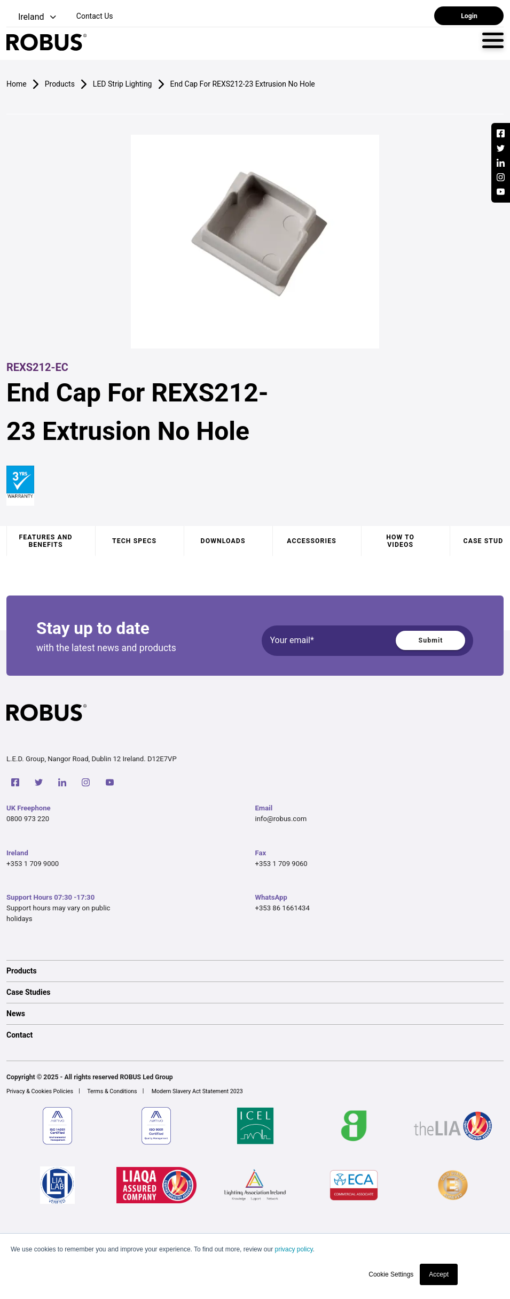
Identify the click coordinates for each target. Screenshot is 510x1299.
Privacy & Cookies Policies (39, 1091)
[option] (255, 970)
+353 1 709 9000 (32, 864)
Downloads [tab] (223, 541)
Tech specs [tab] (134, 541)
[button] (32, 17)
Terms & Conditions (112, 1091)
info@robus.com (281, 819)
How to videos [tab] (400, 540)
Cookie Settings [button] (390, 1274)
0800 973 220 (27, 819)
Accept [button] (439, 1274)
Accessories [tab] (311, 541)
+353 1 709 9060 (281, 864)
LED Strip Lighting (122, 84)
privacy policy (293, 1249)
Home (16, 84)
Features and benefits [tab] (45, 540)
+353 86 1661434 (282, 908)
